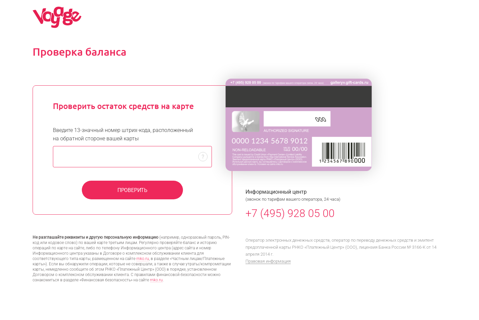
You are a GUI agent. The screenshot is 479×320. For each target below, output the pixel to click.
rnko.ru (142, 258)
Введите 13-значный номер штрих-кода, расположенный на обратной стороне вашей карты (123, 134)
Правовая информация (268, 261)
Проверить (132, 190)
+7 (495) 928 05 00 (290, 213)
